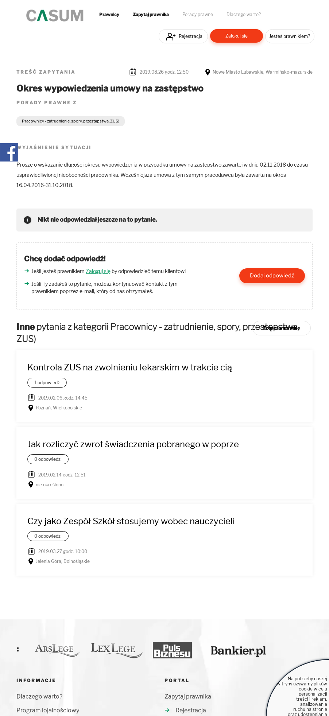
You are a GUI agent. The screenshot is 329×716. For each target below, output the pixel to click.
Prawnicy (109, 14)
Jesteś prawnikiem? (289, 36)
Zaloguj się (236, 36)
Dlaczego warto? (244, 14)
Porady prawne (197, 14)
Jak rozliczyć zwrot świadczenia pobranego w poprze (133, 444)
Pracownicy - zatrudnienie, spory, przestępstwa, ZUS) (70, 121)
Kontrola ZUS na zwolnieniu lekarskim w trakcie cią (129, 367)
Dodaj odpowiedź (272, 275)
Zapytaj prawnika (151, 14)
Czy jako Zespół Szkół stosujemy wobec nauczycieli (131, 521)
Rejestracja (190, 36)
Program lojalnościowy (47, 710)
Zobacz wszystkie (281, 328)
